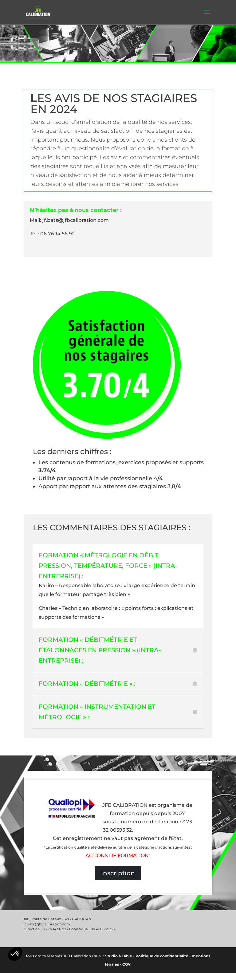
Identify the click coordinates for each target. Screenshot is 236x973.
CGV (126, 964)
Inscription (118, 873)
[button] (15, 954)
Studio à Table (118, 956)
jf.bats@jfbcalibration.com (47, 924)
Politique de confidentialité (162, 956)
